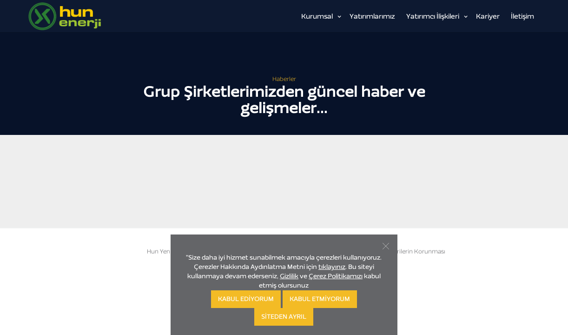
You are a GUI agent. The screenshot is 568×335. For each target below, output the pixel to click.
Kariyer (488, 16)
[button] (320, 16)
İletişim (522, 16)
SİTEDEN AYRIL (283, 317)
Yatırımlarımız (372, 16)
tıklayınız (331, 267)
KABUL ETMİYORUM (320, 299)
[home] (91, 16)
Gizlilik (289, 276)
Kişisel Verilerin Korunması (408, 251)
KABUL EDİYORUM (246, 299)
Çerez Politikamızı (336, 276)
